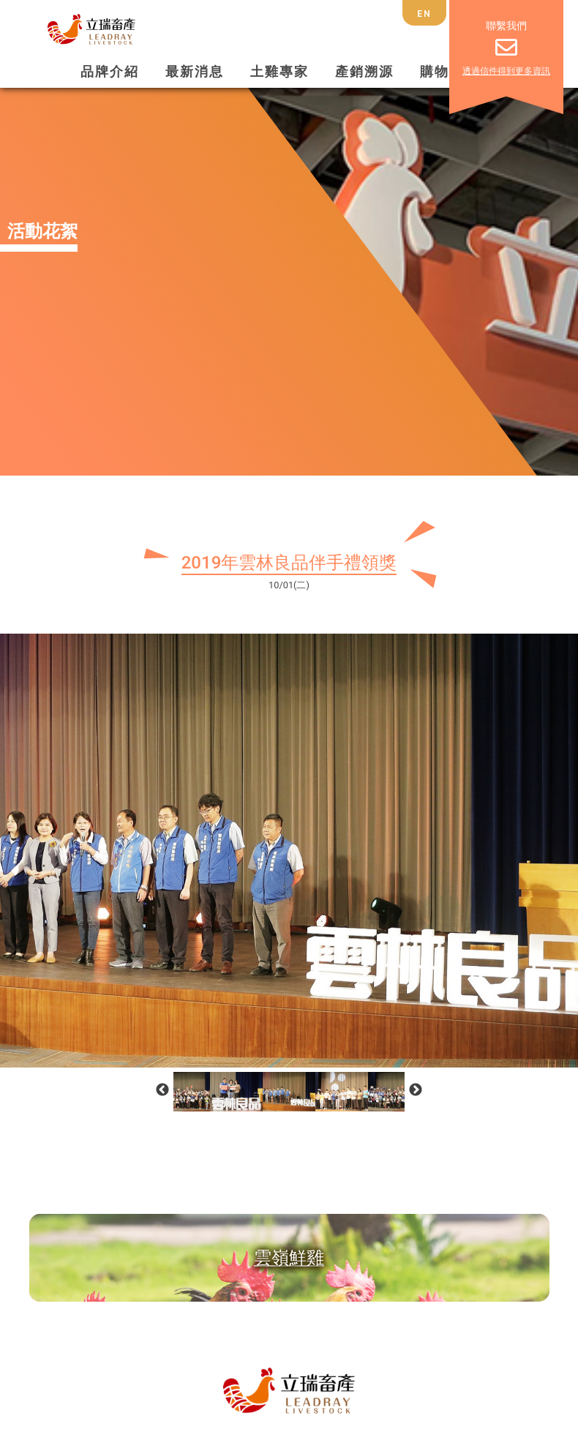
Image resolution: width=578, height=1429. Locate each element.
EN (424, 14)
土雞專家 (279, 71)
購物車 (442, 71)
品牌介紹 (109, 71)
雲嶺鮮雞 (289, 1258)
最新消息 (194, 71)
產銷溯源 (364, 71)
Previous (162, 1090)
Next (415, 1090)
